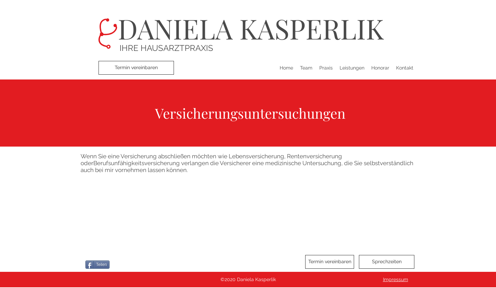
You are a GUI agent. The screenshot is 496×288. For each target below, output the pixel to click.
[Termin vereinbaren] (136, 68)
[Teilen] (97, 264)
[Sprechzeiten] (386, 262)
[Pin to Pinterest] (149, 264)
